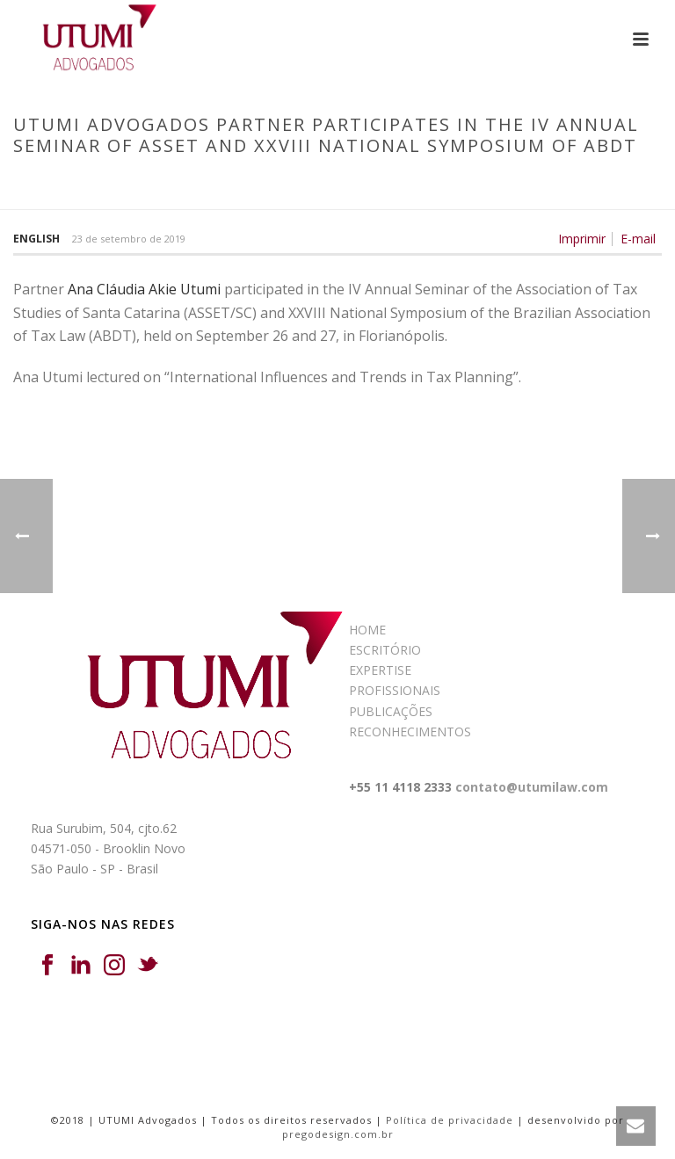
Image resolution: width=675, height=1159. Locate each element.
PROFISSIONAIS (394, 690)
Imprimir (582, 239)
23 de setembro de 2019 (128, 238)
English (36, 238)
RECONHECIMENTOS (410, 731)
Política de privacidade (449, 1119)
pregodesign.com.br (338, 1134)
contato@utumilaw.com (531, 787)
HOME (367, 629)
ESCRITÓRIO (385, 649)
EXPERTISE (380, 670)
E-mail (638, 239)
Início (28, 183)
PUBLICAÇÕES (390, 711)
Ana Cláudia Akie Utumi (144, 289)
